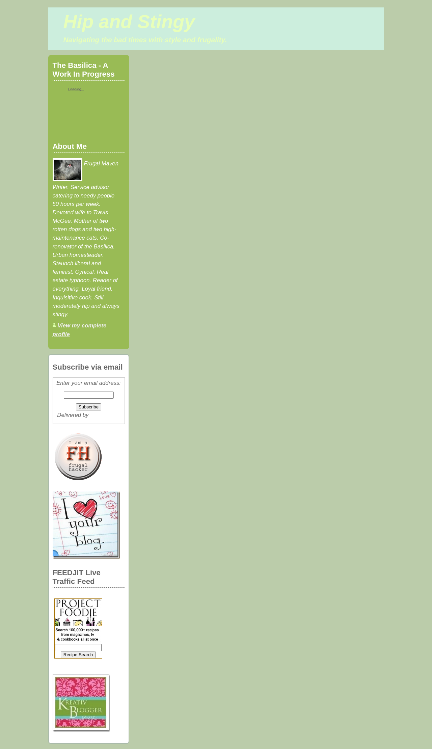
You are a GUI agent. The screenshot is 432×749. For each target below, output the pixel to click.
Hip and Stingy (129, 21)
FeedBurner (105, 415)
